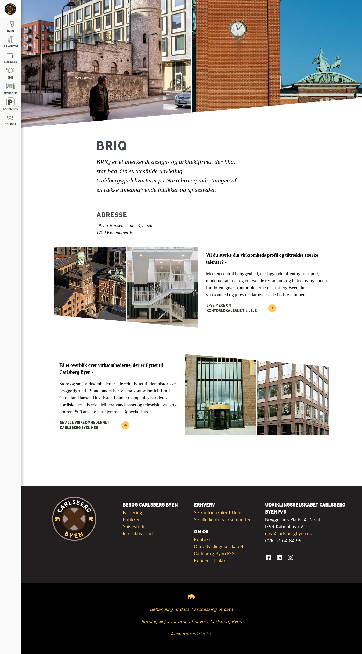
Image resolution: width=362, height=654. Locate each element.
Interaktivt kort (138, 533)
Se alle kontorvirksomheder (222, 519)
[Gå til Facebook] (268, 557)
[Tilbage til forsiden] (10, 9)
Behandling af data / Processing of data (191, 609)
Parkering (132, 512)
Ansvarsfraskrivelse (191, 633)
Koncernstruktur (211, 560)
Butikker (131, 519)
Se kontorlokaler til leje (217, 512)
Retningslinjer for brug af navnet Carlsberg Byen (191, 621)
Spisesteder (135, 526)
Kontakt (202, 539)
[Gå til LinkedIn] (279, 557)
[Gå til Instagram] (290, 557)
